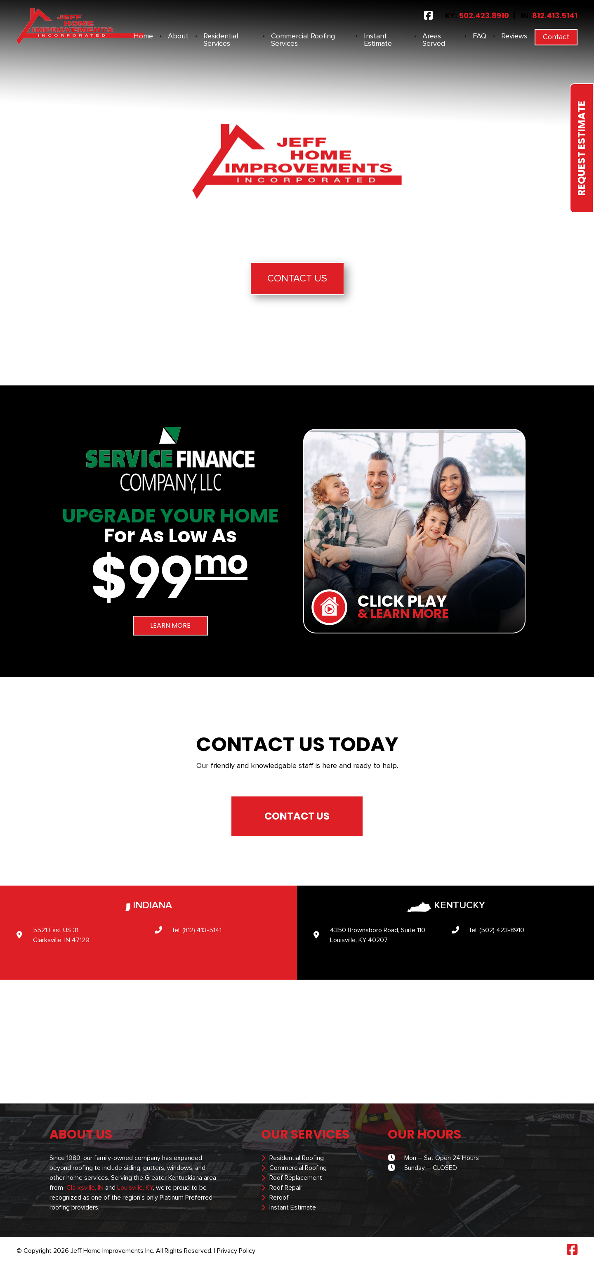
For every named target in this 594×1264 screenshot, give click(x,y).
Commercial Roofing (298, 1168)
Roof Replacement (295, 1177)
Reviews (514, 36)
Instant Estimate (378, 40)
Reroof (279, 1197)
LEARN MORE (170, 625)
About (178, 36)
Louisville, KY (135, 1187)
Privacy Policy (236, 1250)
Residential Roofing (296, 1158)
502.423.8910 (484, 15)
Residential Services (220, 40)
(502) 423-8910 (501, 930)
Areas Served (433, 40)
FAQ (479, 36)
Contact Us (297, 279)
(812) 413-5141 (202, 930)
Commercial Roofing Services (303, 40)
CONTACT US (297, 816)
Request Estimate (581, 148)
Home (143, 36)
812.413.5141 (555, 15)
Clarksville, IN (85, 1187)
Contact (556, 37)
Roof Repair (285, 1187)
